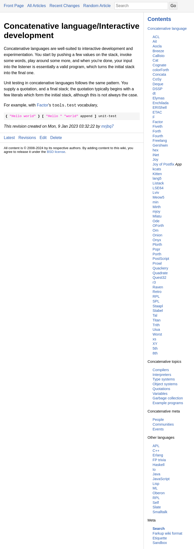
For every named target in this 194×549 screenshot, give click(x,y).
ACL (156, 37)
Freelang (160, 141)
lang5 (157, 178)
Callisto (158, 56)
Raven (158, 287)
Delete (56, 137)
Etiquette (160, 538)
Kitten (157, 174)
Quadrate (160, 273)
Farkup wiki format (167, 533)
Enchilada (160, 103)
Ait (155, 41)
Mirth (157, 207)
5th (155, 348)
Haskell (158, 465)
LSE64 (158, 188)
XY (155, 344)
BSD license (56, 152)
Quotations (161, 389)
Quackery (160, 268)
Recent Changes (65, 6)
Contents (159, 19)
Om (155, 230)
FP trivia (159, 460)
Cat (155, 60)
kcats (157, 169)
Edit (43, 137)
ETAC (157, 112)
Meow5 (158, 197)
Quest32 (159, 278)
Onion (157, 235)
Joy (155, 159)
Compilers (161, 370)
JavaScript (161, 479)
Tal (155, 315)
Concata (159, 74)
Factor (158, 122)
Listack (158, 183)
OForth (158, 226)
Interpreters (162, 375)
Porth (157, 254)
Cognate (159, 65)
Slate (157, 507)
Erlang (158, 455)
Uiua (156, 329)
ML (155, 488)
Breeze (158, 51)
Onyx (157, 240)
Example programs (168, 403)
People (158, 420)
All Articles (36, 6)
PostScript (161, 259)
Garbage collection (168, 398)
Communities (163, 424)
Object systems (165, 384)
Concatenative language (167, 28)
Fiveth (157, 126)
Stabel (158, 311)
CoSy (157, 79)
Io (154, 470)
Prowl (157, 263)
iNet (156, 155)
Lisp (156, 484)
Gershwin (160, 145)
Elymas (158, 98)
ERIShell (160, 107)
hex (155, 150)
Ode (156, 221)
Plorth (157, 244)
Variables (160, 394)
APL (156, 446)
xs (154, 339)
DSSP (157, 89)
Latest (9, 137)
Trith (156, 325)
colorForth (161, 70)
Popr (156, 249)
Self (156, 503)
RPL (156, 296)
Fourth (158, 136)
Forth (157, 131)
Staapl (158, 306)
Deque (158, 84)
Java (156, 474)
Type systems (164, 379)
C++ (156, 451)
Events (158, 429)
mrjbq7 (107, 126)
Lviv (156, 192)
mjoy (156, 211)
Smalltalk (160, 512)
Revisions (27, 137)
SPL (156, 301)
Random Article (97, 6)
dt (154, 93)
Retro (157, 292)
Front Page (14, 6)
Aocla (157, 46)
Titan (156, 320)
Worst (157, 334)
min (155, 202)
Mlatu (157, 216)
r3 (154, 282)
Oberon (159, 493)
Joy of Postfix (163, 164)
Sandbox (160, 543)
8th (155, 353)
